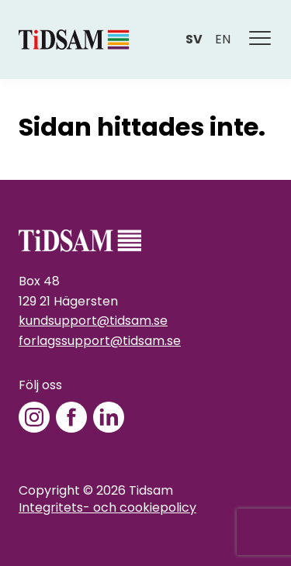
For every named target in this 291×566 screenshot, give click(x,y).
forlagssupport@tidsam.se (100, 341)
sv (194, 39)
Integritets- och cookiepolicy (107, 507)
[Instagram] (34, 417)
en (222, 39)
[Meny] (260, 39)
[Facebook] (71, 417)
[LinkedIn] (108, 417)
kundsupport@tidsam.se (93, 321)
